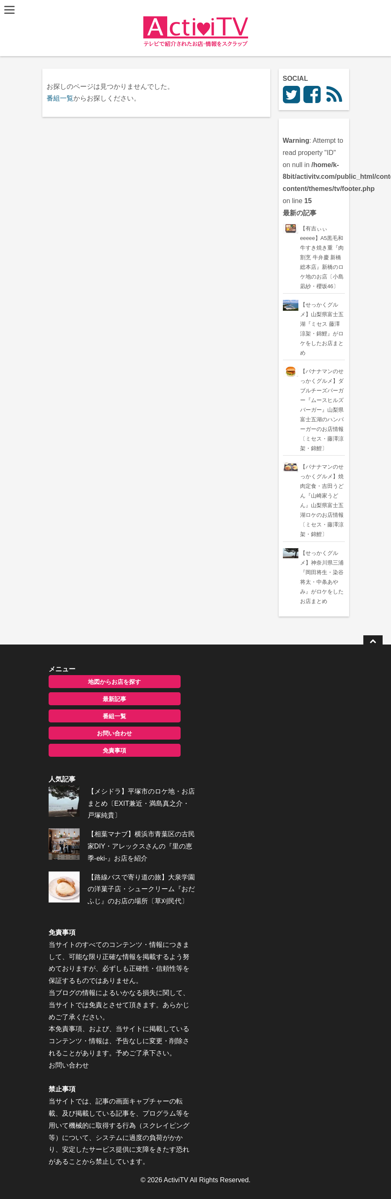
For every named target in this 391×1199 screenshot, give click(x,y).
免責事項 (114, 750)
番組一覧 (60, 98)
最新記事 (114, 699)
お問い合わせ (114, 733)
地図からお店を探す (114, 681)
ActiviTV (176, 1180)
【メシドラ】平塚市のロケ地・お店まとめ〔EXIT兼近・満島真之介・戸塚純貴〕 (141, 803)
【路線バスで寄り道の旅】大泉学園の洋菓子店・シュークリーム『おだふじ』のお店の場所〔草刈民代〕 (141, 889)
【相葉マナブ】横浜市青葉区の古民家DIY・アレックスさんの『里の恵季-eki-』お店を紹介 (141, 846)
